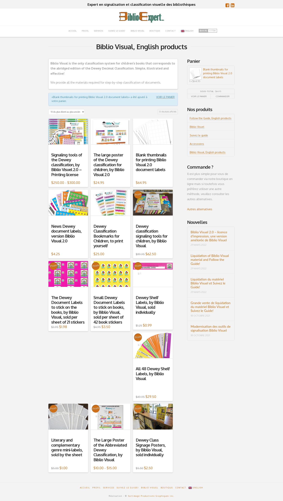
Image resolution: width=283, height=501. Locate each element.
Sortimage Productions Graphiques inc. (151, 496)
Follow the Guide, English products (210, 118)
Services (108, 488)
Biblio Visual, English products (207, 152)
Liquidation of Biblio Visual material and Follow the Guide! (210, 259)
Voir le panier (165, 97)
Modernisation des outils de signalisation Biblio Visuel (211, 328)
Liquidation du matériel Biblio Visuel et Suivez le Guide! (208, 283)
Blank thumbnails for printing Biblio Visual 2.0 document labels (210, 73)
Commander (223, 96)
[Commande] (66, 111)
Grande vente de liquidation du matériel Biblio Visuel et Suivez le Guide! (210, 307)
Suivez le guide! (128, 488)
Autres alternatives (199, 209)
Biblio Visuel (197, 126)
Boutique (167, 488)
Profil (96, 488)
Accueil (85, 488)
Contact (180, 488)
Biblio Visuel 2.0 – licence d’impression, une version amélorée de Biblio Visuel (209, 236)
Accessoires (197, 143)
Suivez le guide (199, 135)
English (187, 31)
